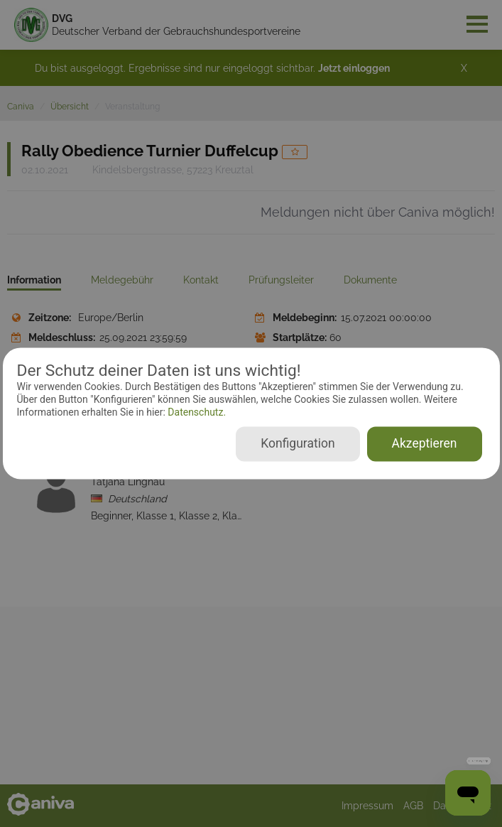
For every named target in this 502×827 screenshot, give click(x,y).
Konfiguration (297, 444)
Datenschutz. (195, 412)
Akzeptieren (424, 444)
